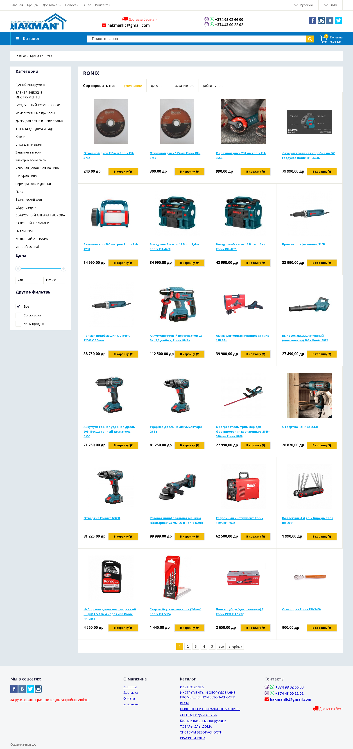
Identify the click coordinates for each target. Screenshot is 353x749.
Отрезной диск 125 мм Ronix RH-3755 (175, 159)
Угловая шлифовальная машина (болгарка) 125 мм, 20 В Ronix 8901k (176, 524)
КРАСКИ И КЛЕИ (192, 738)
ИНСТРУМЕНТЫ (192, 687)
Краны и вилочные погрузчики (203, 720)
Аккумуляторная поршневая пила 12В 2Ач (242, 341)
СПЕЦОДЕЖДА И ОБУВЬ (198, 715)
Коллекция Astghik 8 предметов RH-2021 (307, 524)
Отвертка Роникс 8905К (102, 522)
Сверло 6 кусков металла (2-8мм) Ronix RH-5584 (175, 615)
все (221, 650)
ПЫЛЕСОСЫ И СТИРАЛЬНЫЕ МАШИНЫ (210, 709)
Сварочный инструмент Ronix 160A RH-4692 (239, 524)
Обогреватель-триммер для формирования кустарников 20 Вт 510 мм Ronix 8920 (243, 435)
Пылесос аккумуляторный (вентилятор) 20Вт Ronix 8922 (305, 341)
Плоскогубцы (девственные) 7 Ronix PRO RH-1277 (239, 615)
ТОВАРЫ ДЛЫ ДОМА (196, 726)
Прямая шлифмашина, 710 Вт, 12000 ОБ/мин (107, 341)
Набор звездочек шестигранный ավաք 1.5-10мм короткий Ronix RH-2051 (110, 617)
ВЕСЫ (184, 703)
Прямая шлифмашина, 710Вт (304, 248)
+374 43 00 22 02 (229, 24)
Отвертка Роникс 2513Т (300, 430)
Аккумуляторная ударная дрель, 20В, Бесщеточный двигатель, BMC (110, 435)
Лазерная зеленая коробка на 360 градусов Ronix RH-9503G (308, 159)
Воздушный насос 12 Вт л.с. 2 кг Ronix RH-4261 (240, 250)
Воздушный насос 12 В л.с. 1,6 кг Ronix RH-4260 (174, 250)
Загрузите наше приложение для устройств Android (49, 700)
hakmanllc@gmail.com (124, 25)
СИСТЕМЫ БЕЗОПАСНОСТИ (201, 732)
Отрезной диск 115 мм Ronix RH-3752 (109, 159)
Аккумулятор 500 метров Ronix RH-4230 (111, 250)
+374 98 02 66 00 (229, 19)
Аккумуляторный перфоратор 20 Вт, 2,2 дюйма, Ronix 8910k (176, 341)
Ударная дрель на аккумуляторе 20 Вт (176, 432)
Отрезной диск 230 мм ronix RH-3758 (241, 159)
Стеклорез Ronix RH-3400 (301, 613)
